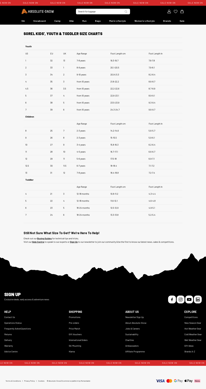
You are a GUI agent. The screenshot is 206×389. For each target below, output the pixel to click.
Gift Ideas (189, 345)
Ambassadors (132, 345)
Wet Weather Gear (192, 340)
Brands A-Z (189, 351)
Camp (57, 20)
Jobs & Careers (132, 328)
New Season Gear (192, 322)
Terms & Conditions (13, 381)
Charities (129, 340)
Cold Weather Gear (193, 334)
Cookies (41, 381)
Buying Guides (44, 238)
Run (84, 20)
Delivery (8, 340)
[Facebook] (172, 299)
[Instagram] (181, 299)
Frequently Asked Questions (17, 328)
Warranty (8, 345)
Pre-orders (74, 322)
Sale (182, 20)
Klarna (72, 351)
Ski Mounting (75, 345)
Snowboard (39, 20)
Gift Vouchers (75, 334)
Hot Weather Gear (192, 328)
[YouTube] (189, 299)
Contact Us (9, 317)
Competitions (191, 317)
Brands (167, 20)
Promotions (74, 317)
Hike (71, 20)
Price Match (74, 328)
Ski (23, 20)
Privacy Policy (29, 381)
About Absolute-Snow (135, 322)
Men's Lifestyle (117, 20)
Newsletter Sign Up (134, 317)
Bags (98, 20)
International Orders (78, 340)
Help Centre (38, 241)
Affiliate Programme (135, 351)
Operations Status (13, 322)
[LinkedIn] (198, 299)
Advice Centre (11, 351)
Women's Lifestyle (144, 20)
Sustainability (131, 334)
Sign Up (74, 241)
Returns (8, 334)
